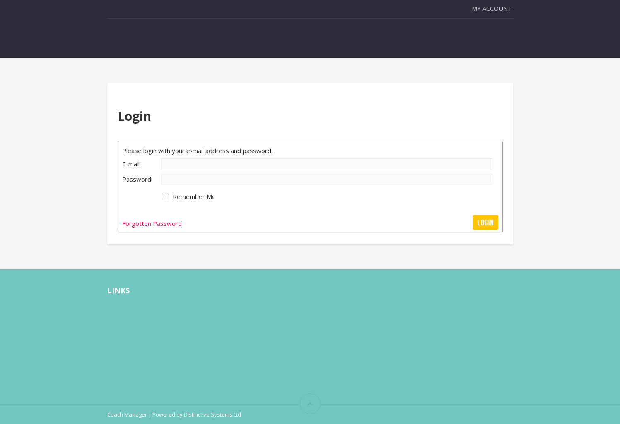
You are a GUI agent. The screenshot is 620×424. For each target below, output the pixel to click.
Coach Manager (127, 414)
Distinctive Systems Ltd (212, 414)
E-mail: (131, 164)
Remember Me (194, 196)
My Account (492, 8)
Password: (137, 179)
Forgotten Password (152, 223)
